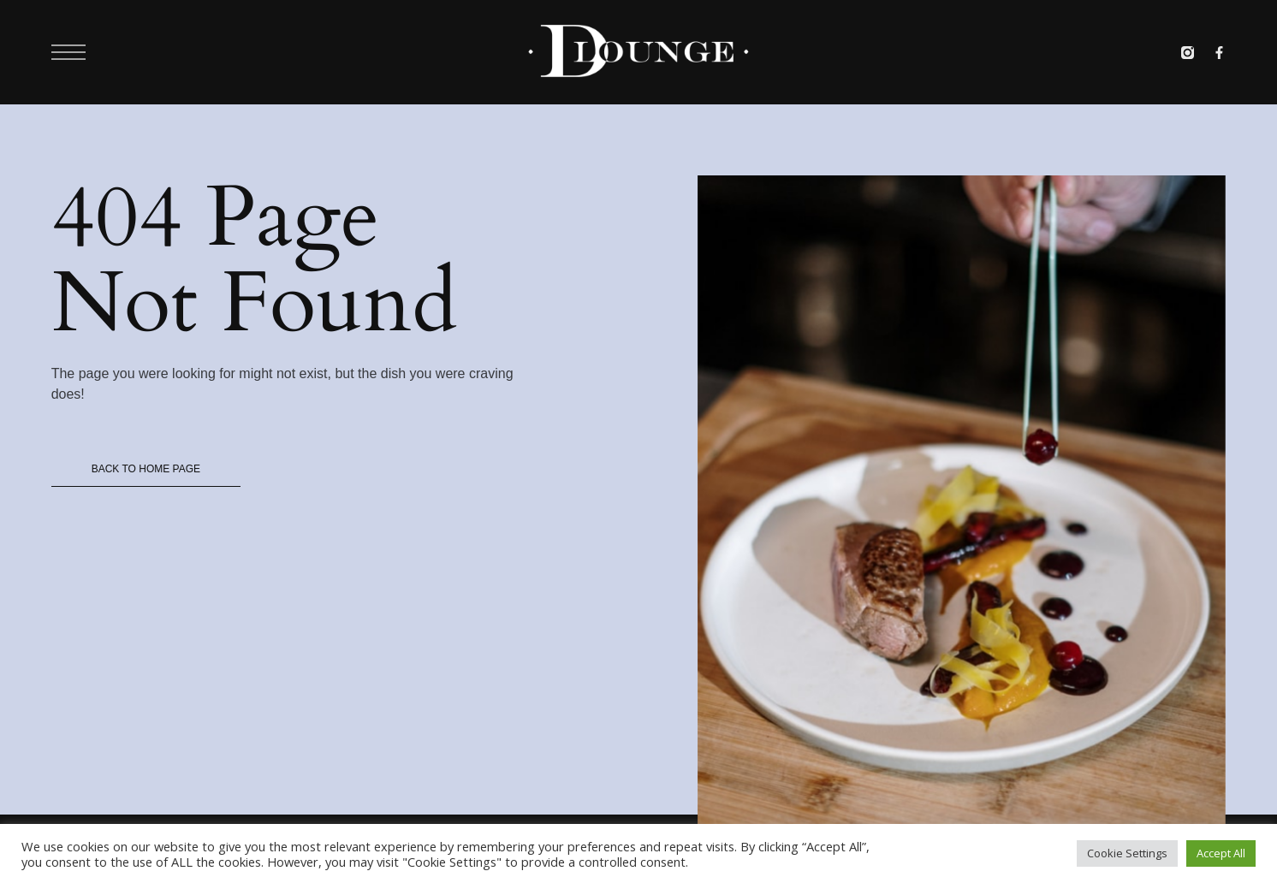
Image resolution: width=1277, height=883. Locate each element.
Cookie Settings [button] (1127, 853)
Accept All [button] (1221, 853)
